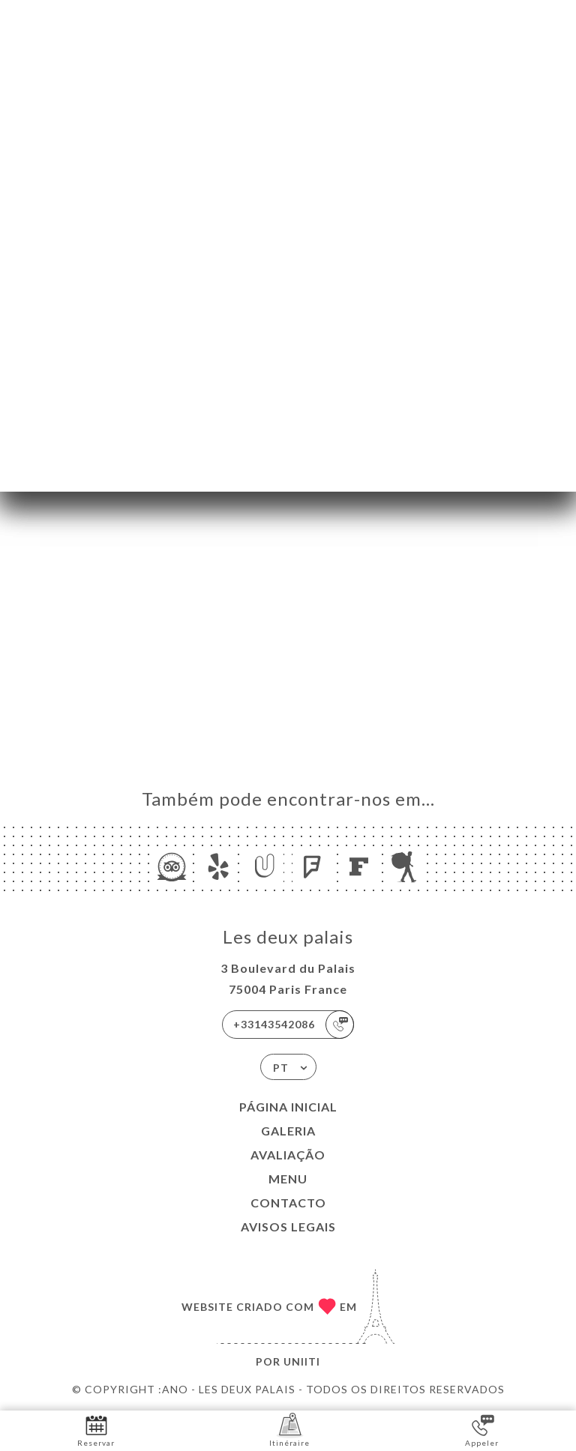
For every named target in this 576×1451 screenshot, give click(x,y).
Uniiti (302, 1361)
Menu (288, 1178)
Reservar (96, 1429)
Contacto (288, 1202)
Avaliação (288, 1154)
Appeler (482, 1429)
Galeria (288, 1130)
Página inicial (288, 1106)
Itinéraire (289, 1429)
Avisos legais (288, 1226)
